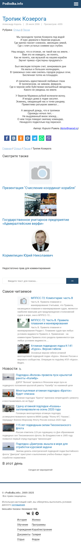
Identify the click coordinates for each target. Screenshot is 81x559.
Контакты (17, 509)
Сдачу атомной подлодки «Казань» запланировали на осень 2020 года (38, 408)
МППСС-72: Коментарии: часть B (52, 298)
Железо (36, 519)
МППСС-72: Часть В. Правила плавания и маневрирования (50, 322)
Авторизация (27, 509)
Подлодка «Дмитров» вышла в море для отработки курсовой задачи (42, 445)
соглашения (18, 504)
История (22, 519)
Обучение (22, 524)
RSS (35, 509)
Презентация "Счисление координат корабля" (39, 188)
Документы (23, 534)
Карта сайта (7, 509)
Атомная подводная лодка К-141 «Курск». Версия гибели (52, 347)
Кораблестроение (42, 529)
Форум (36, 539)
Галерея (36, 534)
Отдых (20, 539)
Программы (39, 524)
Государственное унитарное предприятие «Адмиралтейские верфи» (35, 221)
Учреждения (24, 529)
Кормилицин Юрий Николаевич (27, 255)
